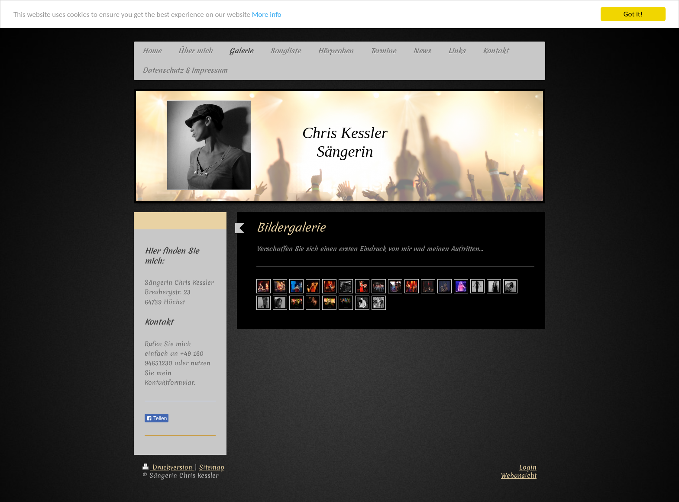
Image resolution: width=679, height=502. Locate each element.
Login (528, 467)
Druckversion (168, 467)
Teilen (156, 418)
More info (266, 14)
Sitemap (211, 467)
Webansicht (519, 475)
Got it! (633, 14)
